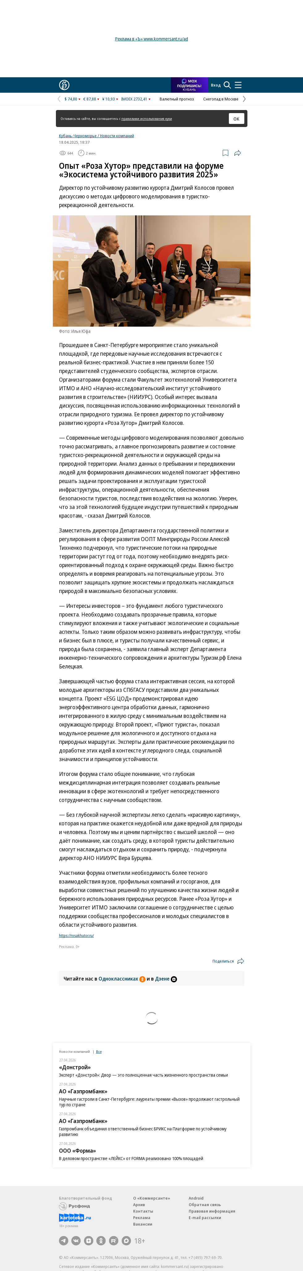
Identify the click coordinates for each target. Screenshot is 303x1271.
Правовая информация (212, 1211)
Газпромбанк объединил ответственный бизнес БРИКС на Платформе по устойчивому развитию (142, 1131)
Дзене (166, 978)
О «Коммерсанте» (151, 1198)
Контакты (143, 1211)
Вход (216, 85)
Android (196, 1198)
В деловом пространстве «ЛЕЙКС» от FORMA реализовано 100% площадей (131, 1158)
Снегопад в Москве (220, 99)
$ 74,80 (71, 99)
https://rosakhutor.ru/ (76, 935)
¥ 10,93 (108, 99)
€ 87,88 (89, 99)
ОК (236, 119)
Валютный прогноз (177, 99)
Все (99, 1051)
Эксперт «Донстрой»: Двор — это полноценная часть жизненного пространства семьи (143, 1075)
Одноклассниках (123, 978)
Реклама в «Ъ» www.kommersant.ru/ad (151, 39)
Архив (139, 1204)
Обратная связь (205, 1204)
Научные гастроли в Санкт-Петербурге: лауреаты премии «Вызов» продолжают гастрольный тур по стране (149, 1102)
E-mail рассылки (205, 1217)
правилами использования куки (146, 118)
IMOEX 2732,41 (134, 99)
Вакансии (142, 1224)
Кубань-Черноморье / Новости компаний (96, 135)
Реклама (141, 1217)
